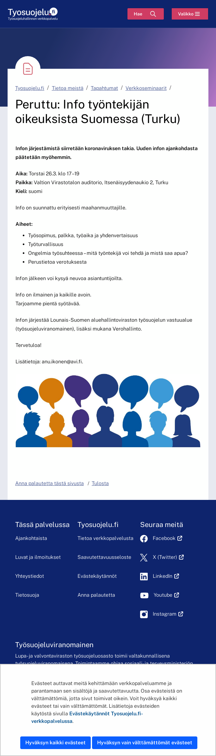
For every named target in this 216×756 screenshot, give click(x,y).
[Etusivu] (33, 14)
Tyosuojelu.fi (29, 88)
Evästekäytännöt (97, 576)
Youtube (166, 595)
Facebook (167, 538)
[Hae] (145, 14)
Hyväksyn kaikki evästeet (55, 743)
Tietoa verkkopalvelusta (105, 538)
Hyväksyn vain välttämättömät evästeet (144, 743)
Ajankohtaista (31, 538)
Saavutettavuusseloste (104, 557)
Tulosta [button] (100, 483)
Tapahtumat (104, 88)
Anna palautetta (96, 595)
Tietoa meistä (67, 88)
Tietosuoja (27, 595)
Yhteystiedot (29, 576)
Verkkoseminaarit (146, 88)
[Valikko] (189, 14)
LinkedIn (166, 576)
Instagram (168, 614)
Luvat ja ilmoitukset (38, 557)
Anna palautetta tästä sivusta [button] (49, 483)
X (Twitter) (168, 557)
